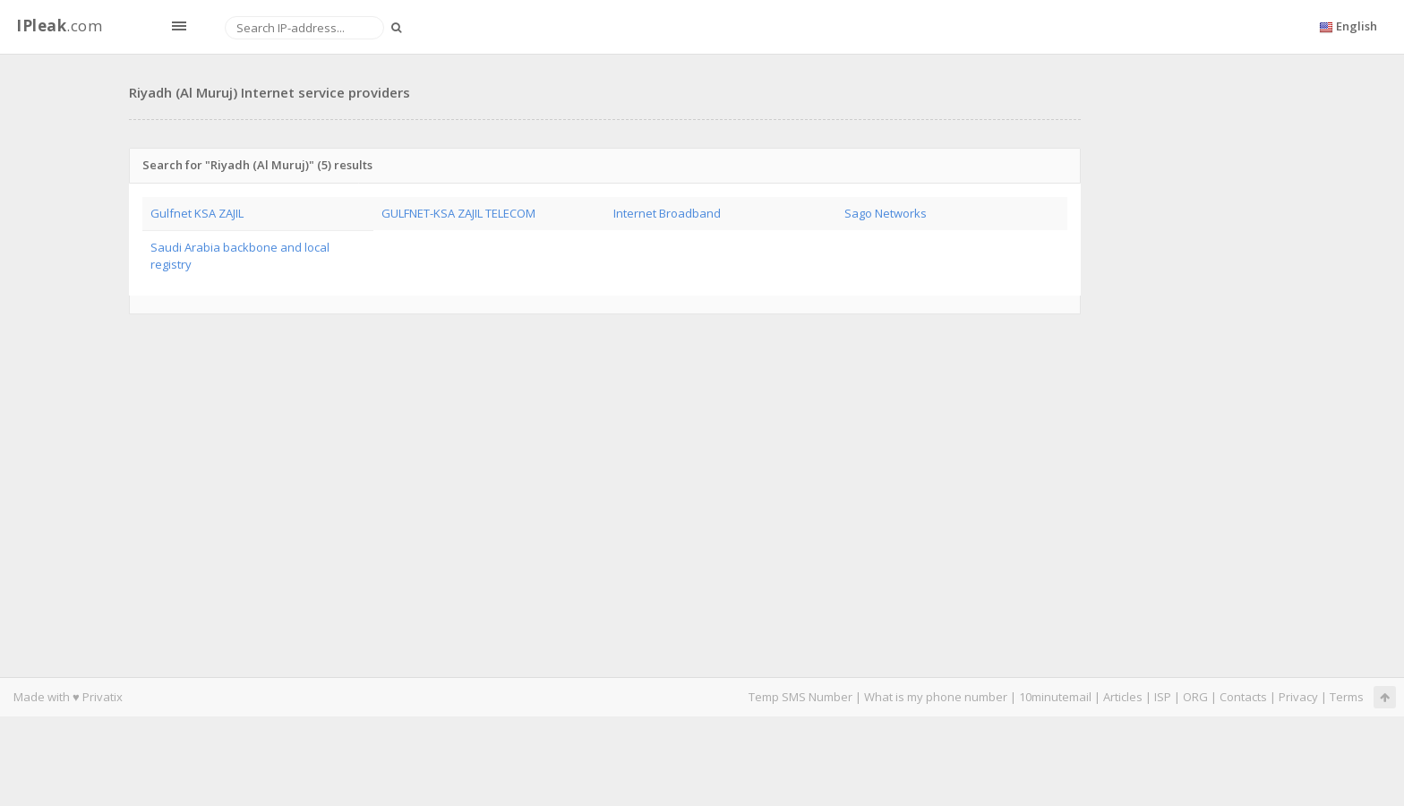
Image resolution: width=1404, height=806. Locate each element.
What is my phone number (935, 697)
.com (59, 25)
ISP (1162, 697)
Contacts (1243, 697)
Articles (1123, 697)
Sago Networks (885, 213)
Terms (1347, 697)
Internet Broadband (667, 213)
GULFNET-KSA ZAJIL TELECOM (458, 213)
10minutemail (1055, 697)
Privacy (1298, 697)
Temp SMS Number (800, 697)
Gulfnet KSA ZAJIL (197, 213)
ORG (1195, 697)
